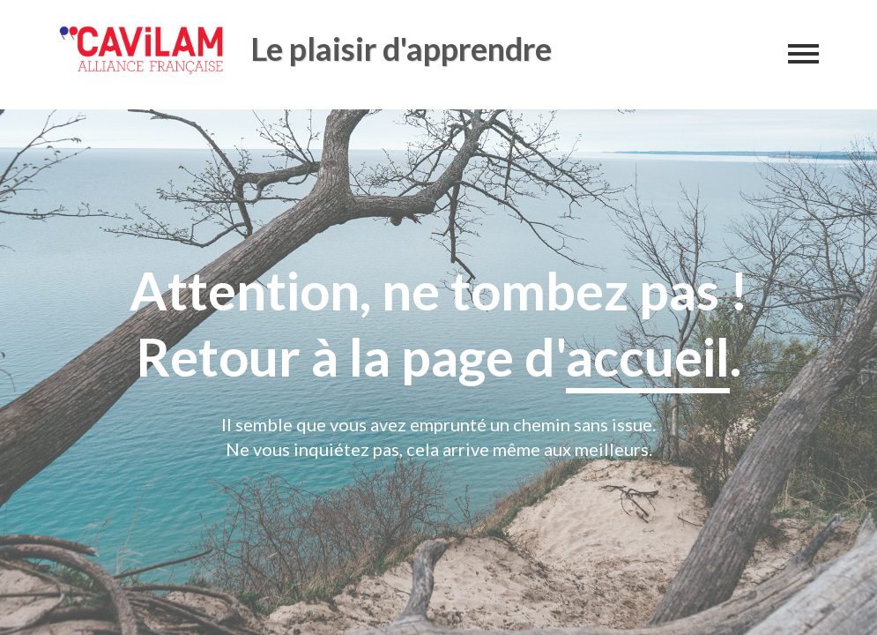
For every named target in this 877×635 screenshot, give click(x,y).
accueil (648, 356)
